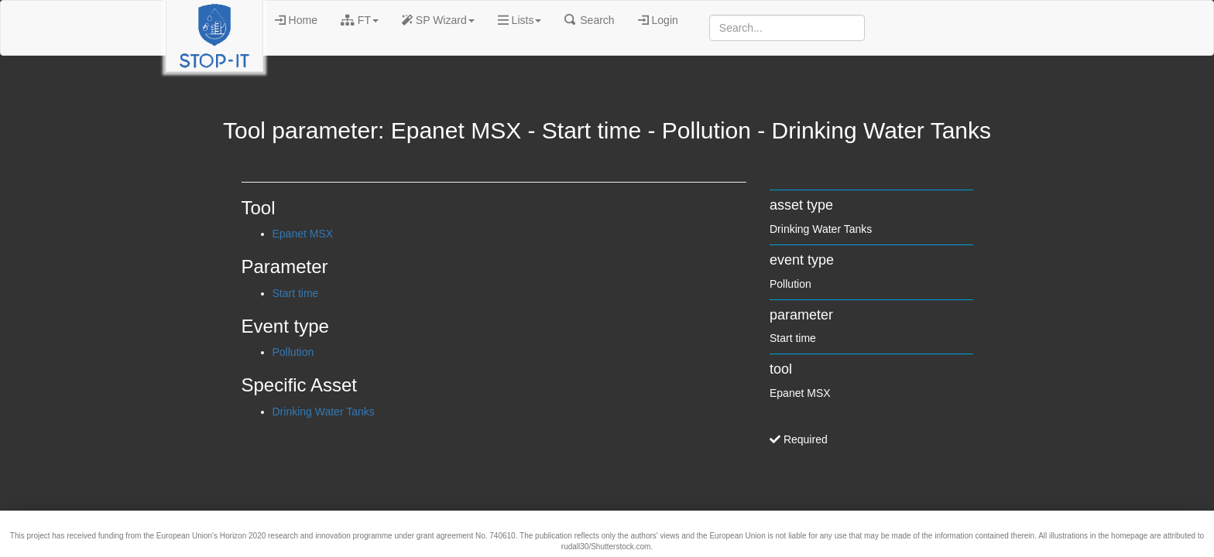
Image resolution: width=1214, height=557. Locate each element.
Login (658, 20)
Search (589, 20)
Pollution (293, 352)
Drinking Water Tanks (324, 411)
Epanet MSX (303, 233)
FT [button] (360, 20)
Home (296, 20)
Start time (296, 293)
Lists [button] (520, 20)
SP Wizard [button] (438, 20)
